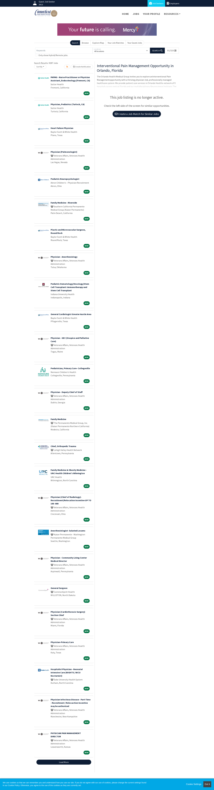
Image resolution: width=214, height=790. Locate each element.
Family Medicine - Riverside (64, 202)
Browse (85, 42)
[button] (172, 51)
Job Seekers (156, 3)
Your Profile (151, 13)
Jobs (136, 13)
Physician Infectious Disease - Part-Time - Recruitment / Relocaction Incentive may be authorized (70, 702)
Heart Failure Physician (62, 128)
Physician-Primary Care (62, 642)
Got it (207, 784)
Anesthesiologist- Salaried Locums (68, 530)
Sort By (39, 66)
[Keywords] (64, 51)
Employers (173, 3)
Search (75, 42)
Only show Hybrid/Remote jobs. (53, 55)
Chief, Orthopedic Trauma (63, 446)
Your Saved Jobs (134, 42)
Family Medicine (58, 419)
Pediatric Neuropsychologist (65, 179)
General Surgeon (59, 588)
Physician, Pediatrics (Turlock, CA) (68, 104)
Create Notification (82, 66)
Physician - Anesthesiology (64, 256)
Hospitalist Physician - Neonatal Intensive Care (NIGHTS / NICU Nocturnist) (67, 672)
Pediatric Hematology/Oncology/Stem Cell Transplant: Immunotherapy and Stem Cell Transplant (70, 287)
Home (125, 13)
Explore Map (98, 42)
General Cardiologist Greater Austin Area (71, 314)
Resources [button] (171, 13)
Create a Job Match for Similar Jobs (137, 114)
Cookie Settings (193, 784)
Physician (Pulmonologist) (64, 151)
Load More (64, 762)
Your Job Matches (116, 42)
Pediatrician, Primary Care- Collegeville (70, 368)
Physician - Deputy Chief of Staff (67, 392)
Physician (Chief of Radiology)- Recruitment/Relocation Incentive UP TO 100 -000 (71, 500)
